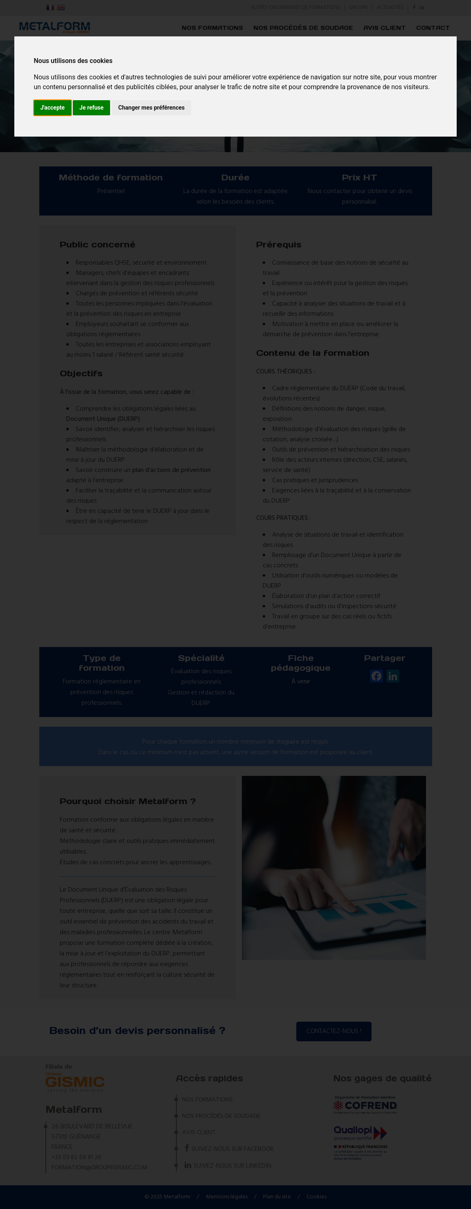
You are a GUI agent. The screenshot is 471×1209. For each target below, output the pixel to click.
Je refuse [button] (91, 107)
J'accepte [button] (53, 107)
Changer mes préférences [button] (151, 107)
